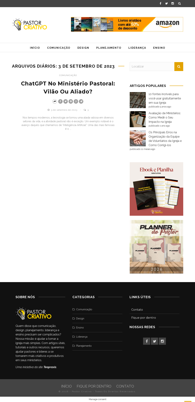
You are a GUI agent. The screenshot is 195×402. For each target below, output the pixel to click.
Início (35, 47)
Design (83, 47)
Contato (137, 309)
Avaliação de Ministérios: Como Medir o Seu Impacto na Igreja (165, 117)
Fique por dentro (143, 317)
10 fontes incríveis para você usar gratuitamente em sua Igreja (165, 98)
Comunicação (58, 47)
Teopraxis (50, 367)
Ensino (159, 47)
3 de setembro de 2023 (64, 110)
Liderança (137, 47)
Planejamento (108, 47)
